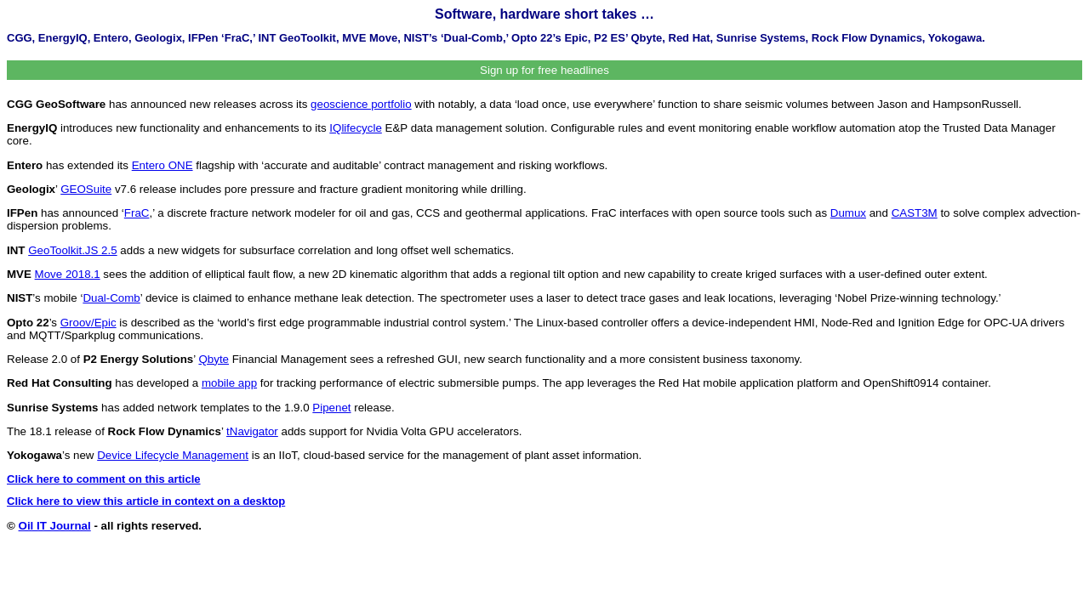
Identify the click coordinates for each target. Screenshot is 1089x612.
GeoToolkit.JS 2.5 (72, 250)
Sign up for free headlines (544, 70)
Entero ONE (162, 165)
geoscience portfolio (361, 104)
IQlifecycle (355, 128)
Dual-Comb (111, 298)
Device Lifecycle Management (172, 455)
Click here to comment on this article (104, 479)
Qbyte (213, 359)
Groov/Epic (88, 322)
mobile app (229, 383)
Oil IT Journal (55, 525)
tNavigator (252, 431)
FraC (137, 213)
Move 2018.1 (67, 274)
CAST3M (915, 213)
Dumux (848, 213)
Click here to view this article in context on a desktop (146, 501)
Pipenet (331, 407)
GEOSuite (85, 189)
